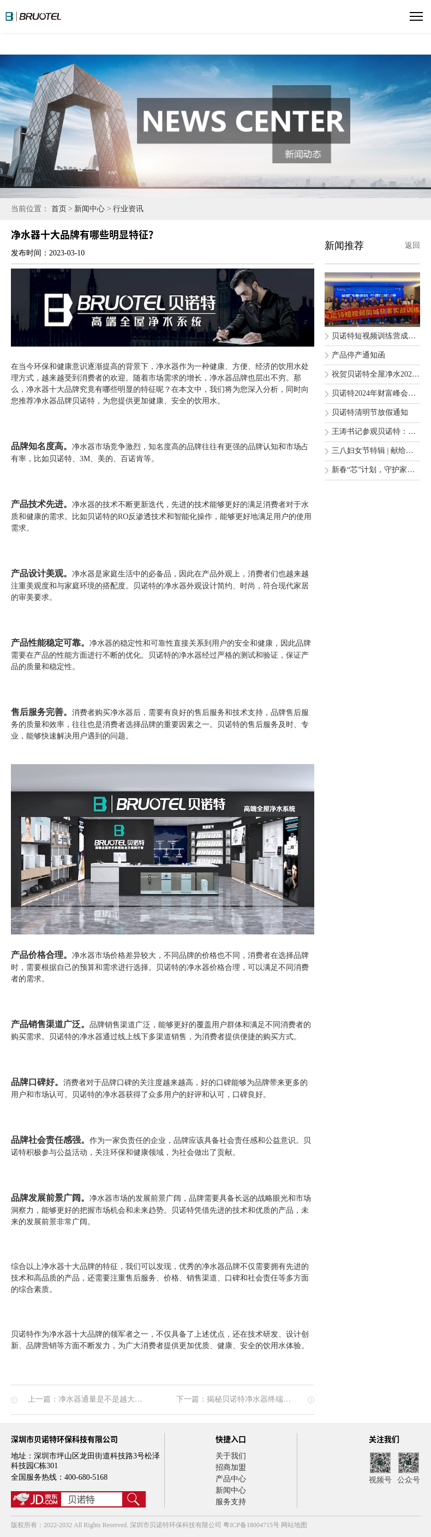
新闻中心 (89, 209)
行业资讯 (128, 209)
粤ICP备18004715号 (252, 1525)
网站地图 (294, 1525)
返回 (412, 245)
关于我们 (231, 1456)
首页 (59, 209)
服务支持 (231, 1502)
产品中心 (231, 1479)
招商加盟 (231, 1467)
